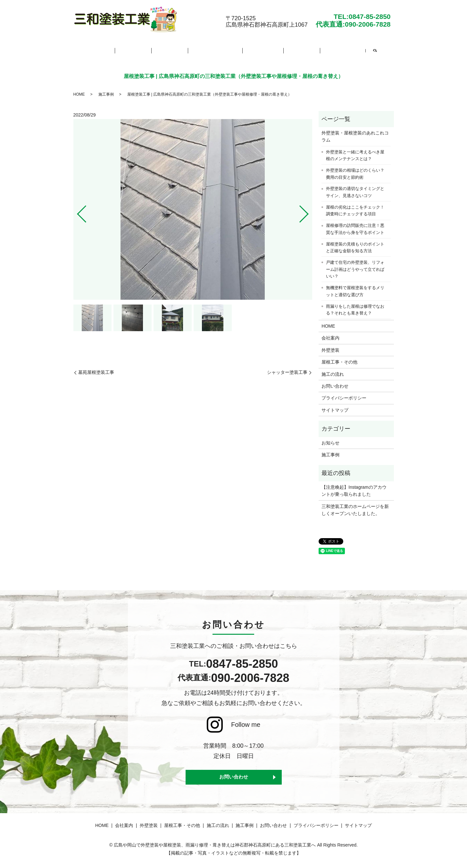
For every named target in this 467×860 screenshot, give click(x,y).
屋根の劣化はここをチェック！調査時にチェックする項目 (355, 205)
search (356, 51)
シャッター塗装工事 (287, 367)
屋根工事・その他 (214, 50)
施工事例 (290, 50)
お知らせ (330, 437)
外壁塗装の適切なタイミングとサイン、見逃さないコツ (355, 187)
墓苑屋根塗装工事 (96, 367)
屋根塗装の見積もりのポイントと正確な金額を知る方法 (355, 242)
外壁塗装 (174, 50)
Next (309, 206)
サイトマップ (334, 405)
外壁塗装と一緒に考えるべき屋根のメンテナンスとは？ (355, 150)
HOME (115, 50)
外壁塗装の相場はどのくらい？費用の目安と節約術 (355, 169)
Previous (76, 206)
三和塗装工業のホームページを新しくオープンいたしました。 (355, 505)
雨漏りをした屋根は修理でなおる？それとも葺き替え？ (355, 305)
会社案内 (143, 50)
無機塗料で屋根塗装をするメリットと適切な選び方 (355, 286)
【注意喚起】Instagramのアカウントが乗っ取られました (353, 485)
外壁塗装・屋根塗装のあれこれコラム (355, 131)
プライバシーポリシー (343, 393)
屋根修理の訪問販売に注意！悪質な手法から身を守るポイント (355, 224)
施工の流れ (257, 50)
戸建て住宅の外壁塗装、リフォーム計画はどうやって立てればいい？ (355, 264)
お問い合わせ (326, 50)
